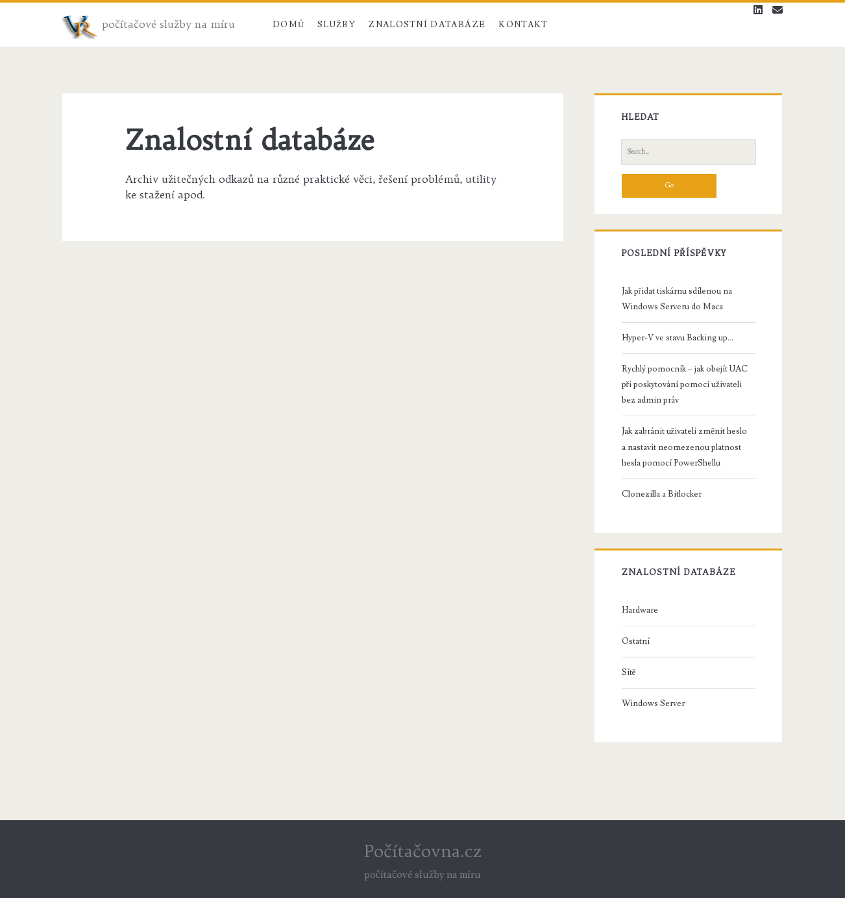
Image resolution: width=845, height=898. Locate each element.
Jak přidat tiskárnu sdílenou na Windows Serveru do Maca (677, 299)
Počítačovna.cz (423, 851)
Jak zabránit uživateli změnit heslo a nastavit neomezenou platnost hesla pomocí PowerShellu (685, 446)
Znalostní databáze (426, 24)
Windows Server (653, 703)
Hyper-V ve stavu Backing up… (677, 338)
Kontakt (523, 24)
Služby (336, 24)
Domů (289, 24)
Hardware (640, 610)
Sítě (629, 672)
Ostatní (636, 641)
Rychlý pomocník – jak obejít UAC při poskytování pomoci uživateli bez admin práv (685, 384)
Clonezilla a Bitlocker (662, 494)
